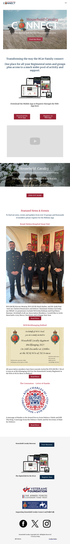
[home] (9, 3)
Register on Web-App (48, 117)
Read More (35, 318)
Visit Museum (46, 445)
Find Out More (35, 39)
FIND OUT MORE (34, 195)
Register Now (47, 477)
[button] (65, 3)
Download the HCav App (21, 117)
